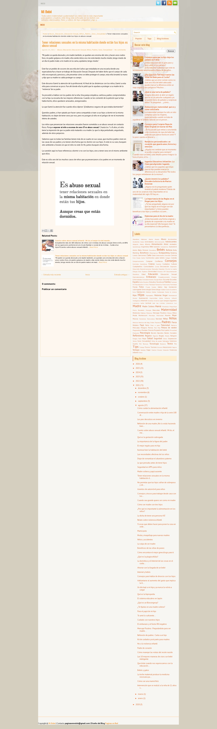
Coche (143, 258)
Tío (175, 344)
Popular (138, 39)
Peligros (144, 328)
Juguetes (173, 300)
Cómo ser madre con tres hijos (150, 504)
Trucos (147, 347)
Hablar (154, 292)
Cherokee (167, 255)
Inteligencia (136, 301)
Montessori (143, 315)
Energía (174, 277)
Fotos (141, 287)
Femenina (158, 285)
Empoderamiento (164, 277)
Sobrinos (173, 341)
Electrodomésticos (138, 277)
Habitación (141, 292)
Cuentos (158, 264)
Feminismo (166, 285)
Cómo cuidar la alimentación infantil (152, 408)
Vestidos (143, 350)
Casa (153, 255)
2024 (138, 372)
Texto (170, 343)
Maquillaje (173, 306)
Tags (149, 39)
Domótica (136, 274)
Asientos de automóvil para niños (151, 489)
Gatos (160, 287)
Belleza (169, 250)
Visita (140, 352)
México (169, 313)
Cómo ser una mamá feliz (148, 681)
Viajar (148, 350)
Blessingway (154, 253)
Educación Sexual (71, 34)
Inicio (43, 3)
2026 (138, 364)
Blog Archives (163, 39)
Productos (136, 333)
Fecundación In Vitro (141, 285)
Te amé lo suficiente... (146, 615)
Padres (87, 34)
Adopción (135, 244)
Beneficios (144, 253)
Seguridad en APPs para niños (149, 467)
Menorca (149, 313)
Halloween (160, 292)
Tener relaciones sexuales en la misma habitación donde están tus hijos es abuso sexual (85, 44)
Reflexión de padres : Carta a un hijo (152, 635)
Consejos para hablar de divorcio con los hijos (156, 576)
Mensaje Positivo (159, 313)
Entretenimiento (148, 280)
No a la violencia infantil (147, 643)
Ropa (144, 338)
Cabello (135, 255)
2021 (138, 385)
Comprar (149, 261)
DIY (164, 271)
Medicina (136, 313)
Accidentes (136, 242)
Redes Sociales (170, 333)
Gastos (154, 287)
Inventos (150, 301)
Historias (158, 295)
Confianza (159, 261)
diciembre (142, 388)
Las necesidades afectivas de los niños (153, 454)
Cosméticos (143, 264)
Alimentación (156, 244)
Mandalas (165, 306)
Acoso (142, 242)
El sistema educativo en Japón (149, 598)
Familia (168, 282)
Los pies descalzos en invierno (149, 419)
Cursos (157, 267)
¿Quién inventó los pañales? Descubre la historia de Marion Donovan (158, 181)
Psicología (145, 332)
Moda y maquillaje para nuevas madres (153, 535)
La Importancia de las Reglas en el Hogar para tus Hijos (159, 200)
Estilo (141, 282)
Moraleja (152, 315)
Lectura (148, 303)
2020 (138, 704)
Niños (81, 34)
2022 (138, 381)
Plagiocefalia (137, 330)
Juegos (166, 300)
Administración (160, 242)
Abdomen (144, 239)
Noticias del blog (144, 322)
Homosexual (173, 295)
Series (135, 341)
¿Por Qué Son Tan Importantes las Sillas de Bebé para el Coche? (159, 76)
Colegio (168, 258)
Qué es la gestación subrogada (150, 437)
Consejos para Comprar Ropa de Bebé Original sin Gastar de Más (158, 125)
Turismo (154, 347)
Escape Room (158, 280)
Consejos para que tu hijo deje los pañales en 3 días (159, 58)
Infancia (167, 298)
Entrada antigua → (122, 274)
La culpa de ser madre (146, 544)
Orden (152, 322)
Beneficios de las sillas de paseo (150, 548)
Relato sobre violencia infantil (149, 520)
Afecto (142, 244)
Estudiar (146, 282)
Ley (157, 303)
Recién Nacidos (157, 333)
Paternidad (165, 325)
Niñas (165, 318)
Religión (173, 336)
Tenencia (163, 344)
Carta (149, 255)
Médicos (143, 313)
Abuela (157, 239)
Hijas (135, 295)
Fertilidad (173, 285)
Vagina (174, 347)
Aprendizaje (136, 247)
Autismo (157, 247)
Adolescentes (171, 241)
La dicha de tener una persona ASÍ (151, 515)
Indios (161, 298)
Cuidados (166, 264)
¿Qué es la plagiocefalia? (147, 556)
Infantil (174, 298)
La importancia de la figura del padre (152, 441)
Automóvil (173, 247)
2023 (138, 376)
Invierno (156, 301)
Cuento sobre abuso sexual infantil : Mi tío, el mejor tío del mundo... (83, 240)
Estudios (152, 282)
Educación (59, 34)
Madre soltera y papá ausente (149, 471)
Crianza (151, 264)
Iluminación (143, 298)
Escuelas (173, 279)
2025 (138, 368)
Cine (134, 258)
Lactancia (136, 303)
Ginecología (146, 289)
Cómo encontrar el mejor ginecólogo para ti (155, 552)
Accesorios (172, 239)
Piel (155, 328)
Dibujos (135, 271)
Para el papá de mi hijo (146, 611)
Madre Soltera (148, 306)
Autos (135, 250)
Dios (139, 271)
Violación (166, 350)
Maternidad (169, 310)
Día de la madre (171, 269)
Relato (167, 336)
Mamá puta (142, 531)
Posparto (157, 330)
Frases (148, 287)
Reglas (161, 336)
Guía (134, 292)
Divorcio (160, 271)
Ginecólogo (156, 289)
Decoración (164, 266)
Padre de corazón (144, 648)
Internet (144, 300)
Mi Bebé (46, 11)
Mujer (174, 315)
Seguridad (158, 338)
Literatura (169, 303)
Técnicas (145, 344)
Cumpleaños (137, 266)
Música (135, 319)
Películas (136, 328)
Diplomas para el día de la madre (159, 216)
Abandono (136, 239)
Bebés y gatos (143, 670)
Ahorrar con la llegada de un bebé (151, 567)
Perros (150, 328)
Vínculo (159, 350)
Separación (172, 338)
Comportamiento (138, 261)
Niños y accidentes (145, 539)
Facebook (160, 282)
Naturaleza (151, 319)
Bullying (174, 253)
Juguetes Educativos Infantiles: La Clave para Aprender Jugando (159, 162)
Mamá (158, 306)
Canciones (142, 255)
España (136, 282)
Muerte (168, 315)
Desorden (162, 269)
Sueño (135, 344)
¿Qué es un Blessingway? (147, 602)
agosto (141, 405)
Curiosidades (149, 266)
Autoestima (164, 247)
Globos (163, 289)
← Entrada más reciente (51, 274)
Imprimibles (153, 298)
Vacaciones (167, 347)
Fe (133, 285)
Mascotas (156, 310)
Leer (153, 303)
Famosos (174, 282)
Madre (137, 306)
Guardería (173, 289)
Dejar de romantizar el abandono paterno (154, 458)
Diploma (145, 271)
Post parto (165, 330)
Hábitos (148, 292)
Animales (173, 244)
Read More (94, 247)
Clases (138, 258)
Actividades (149, 242)
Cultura (174, 264)
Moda (135, 315)
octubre (141, 397)
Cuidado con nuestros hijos (148, 620)
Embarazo (151, 276)
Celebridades (160, 255)
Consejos (171, 261)
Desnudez (155, 269)
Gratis (168, 289)
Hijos (141, 295)
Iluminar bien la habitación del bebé (152, 450)
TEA (140, 344)
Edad (143, 274)
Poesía (151, 330)
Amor (166, 244)
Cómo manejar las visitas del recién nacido (155, 652)
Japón (161, 301)
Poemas (145, 330)
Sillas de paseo (156, 341)
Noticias (135, 322)
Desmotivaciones (145, 269)
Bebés (161, 250)
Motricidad (159, 315)
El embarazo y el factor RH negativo (152, 624)
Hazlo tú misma (171, 292)
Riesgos (135, 339)
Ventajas (136, 350)
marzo (140, 694)
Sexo (94, 34)
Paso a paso (155, 325)
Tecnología (154, 344)
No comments (120, 50)
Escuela (166, 279)
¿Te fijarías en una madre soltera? (151, 607)
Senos (165, 339)
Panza (174, 322)
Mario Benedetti (138, 310)
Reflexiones (138, 335)
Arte (151, 246)
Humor (135, 298)
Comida (174, 258)
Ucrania (159, 347)
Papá (142, 325)
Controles (136, 264)
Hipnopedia (149, 295)
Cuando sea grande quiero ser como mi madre (156, 500)
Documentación (171, 271)
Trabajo (141, 347)
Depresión (173, 267)
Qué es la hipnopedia (146, 594)
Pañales (136, 325)
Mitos (174, 313)
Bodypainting (164, 253)
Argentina (145, 247)
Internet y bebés (143, 572)
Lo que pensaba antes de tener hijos (152, 463)
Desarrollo (136, 269)
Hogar (165, 295)
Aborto (151, 239)
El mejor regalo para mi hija (148, 445)
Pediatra (174, 325)
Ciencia (174, 255)
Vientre (153, 350)
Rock (139, 339)
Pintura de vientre (169, 327)
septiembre (142, 401)
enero (140, 698)
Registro (155, 336)
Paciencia (158, 322)
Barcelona (152, 250)
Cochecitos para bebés (155, 258)
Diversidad (152, 271)
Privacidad (173, 330)
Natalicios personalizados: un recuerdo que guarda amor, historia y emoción (160, 144)
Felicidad (152, 285)
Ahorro (147, 244)
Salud (150, 338)
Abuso (51, 34)
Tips (136, 347)
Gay (165, 287)
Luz (175, 303)
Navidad (159, 319)
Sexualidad (101, 34)
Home (45, 34)
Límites (162, 303)
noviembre (142, 392)
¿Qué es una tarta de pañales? (158, 92)
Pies (159, 328)
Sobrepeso (165, 341)
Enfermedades (137, 280)
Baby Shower (143, 250)
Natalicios (142, 319)
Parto (147, 325)
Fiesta (135, 287)
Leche (142, 303)
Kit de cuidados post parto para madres (153, 639)
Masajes (148, 310)
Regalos (148, 335)
